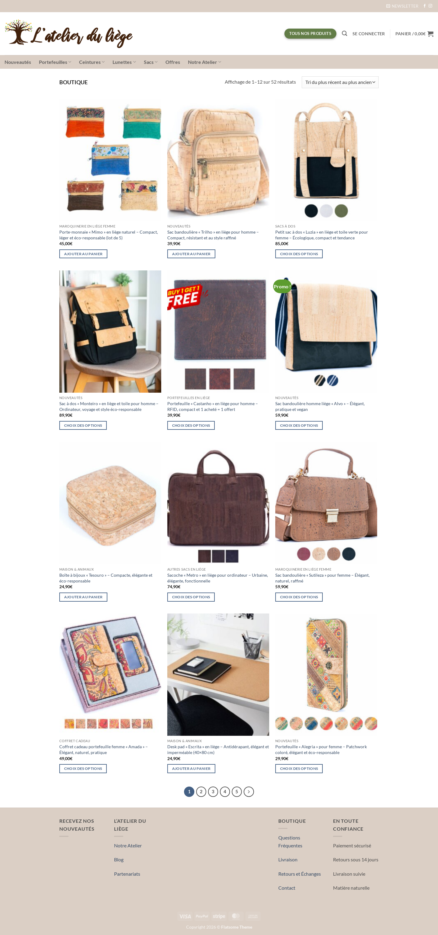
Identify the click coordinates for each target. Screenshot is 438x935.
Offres (172, 62)
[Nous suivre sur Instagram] (430, 6)
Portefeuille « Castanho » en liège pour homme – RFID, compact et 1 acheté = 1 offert (212, 406)
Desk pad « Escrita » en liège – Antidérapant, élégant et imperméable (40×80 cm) (218, 749)
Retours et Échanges (299, 874)
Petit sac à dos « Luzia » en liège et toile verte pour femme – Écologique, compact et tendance (321, 234)
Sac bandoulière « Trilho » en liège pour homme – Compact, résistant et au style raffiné (213, 234)
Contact (286, 888)
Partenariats (127, 874)
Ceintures (92, 62)
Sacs (151, 62)
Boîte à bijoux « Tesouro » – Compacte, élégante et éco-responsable (105, 577)
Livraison (287, 859)
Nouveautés (18, 62)
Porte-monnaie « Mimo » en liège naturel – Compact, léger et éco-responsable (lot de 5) (108, 234)
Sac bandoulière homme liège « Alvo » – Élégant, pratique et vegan (320, 406)
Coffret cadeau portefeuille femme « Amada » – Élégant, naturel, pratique (103, 749)
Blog (118, 859)
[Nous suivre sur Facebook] (424, 6)
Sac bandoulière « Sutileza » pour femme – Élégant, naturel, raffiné (322, 577)
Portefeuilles (55, 62)
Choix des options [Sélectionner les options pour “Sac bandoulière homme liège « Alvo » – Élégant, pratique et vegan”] (299, 425)
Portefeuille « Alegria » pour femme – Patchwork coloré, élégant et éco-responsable (321, 749)
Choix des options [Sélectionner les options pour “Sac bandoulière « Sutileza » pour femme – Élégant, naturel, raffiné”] (299, 597)
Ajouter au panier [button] (83, 254)
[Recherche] (344, 33)
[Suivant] (249, 792)
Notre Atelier (204, 62)
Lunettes (124, 62)
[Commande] (340, 82)
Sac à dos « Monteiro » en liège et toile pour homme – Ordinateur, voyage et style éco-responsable (108, 406)
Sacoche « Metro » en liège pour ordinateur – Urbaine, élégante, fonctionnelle (217, 577)
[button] (402, 6)
